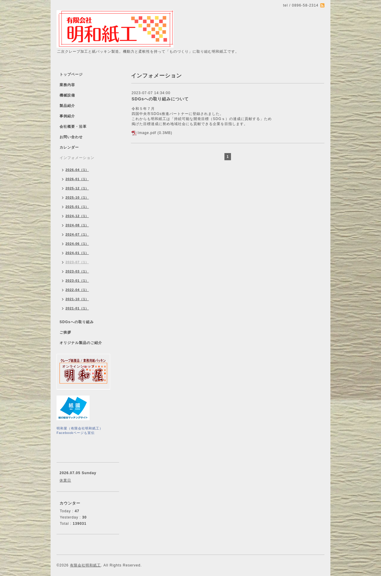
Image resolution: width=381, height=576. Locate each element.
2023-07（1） (77, 262)
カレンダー (69, 147)
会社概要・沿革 (73, 126)
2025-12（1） (77, 188)
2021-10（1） (77, 299)
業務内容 (67, 85)
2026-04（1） (77, 170)
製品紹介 (67, 106)
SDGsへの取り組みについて (160, 98)
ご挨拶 (65, 332)
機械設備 (67, 95)
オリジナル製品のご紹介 (81, 343)
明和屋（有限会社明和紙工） (80, 428)
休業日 (65, 480)
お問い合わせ (71, 137)
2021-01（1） (77, 308)
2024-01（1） (77, 253)
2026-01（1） (77, 179)
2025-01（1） (77, 206)
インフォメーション (77, 158)
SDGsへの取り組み (77, 322)
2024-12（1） (77, 216)
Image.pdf (147, 133)
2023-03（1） (77, 271)
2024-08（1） (77, 225)
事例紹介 (67, 116)
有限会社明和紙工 (85, 565)
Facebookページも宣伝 (76, 433)
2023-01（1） (77, 280)
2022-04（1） (77, 290)
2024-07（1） (77, 234)
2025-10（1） (77, 197)
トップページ (71, 74)
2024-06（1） (77, 243)
